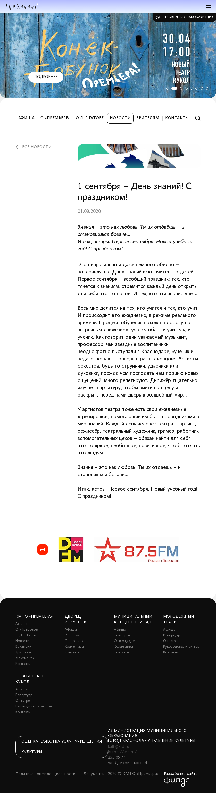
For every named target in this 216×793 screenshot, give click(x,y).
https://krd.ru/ (122, 752)
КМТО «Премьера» (34, 617)
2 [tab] (173, 88)
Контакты (177, 118)
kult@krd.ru (118, 747)
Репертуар (73, 635)
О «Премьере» (55, 118)
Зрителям (148, 118)
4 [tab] (186, 88)
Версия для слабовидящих (188, 17)
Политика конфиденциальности (45, 774)
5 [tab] (191, 88)
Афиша (26, 118)
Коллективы (74, 647)
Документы (24, 658)
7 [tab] (202, 88)
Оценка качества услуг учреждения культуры (61, 746)
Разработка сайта (181, 774)
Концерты (122, 635)
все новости (37, 147)
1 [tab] (165, 88)
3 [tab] (181, 88)
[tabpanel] (108, 55)
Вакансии (23, 647)
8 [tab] (207, 88)
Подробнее (45, 77)
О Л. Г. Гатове (90, 118)
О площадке (75, 641)
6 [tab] (196, 88)
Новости (120, 118)
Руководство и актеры (181, 647)
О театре (170, 641)
